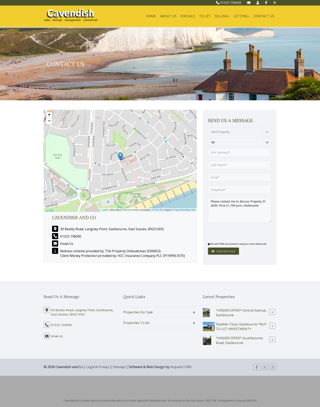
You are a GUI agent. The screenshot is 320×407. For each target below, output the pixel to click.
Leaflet (105, 210)
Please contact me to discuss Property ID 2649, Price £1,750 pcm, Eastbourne (239, 210)
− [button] (49, 121)
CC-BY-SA (157, 210)
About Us (168, 16)
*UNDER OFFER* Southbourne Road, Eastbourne (239, 340)
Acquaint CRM (180, 367)
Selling (222, 16)
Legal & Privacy (97, 367)
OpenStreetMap (130, 210)
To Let (205, 16)
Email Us (66, 243)
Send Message (223, 251)
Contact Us (263, 16)
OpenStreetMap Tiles (185, 210)
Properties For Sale (138, 312)
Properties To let (136, 323)
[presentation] (233, 233)
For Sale (188, 16)
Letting (241, 16)
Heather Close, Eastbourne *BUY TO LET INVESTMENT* (241, 326)
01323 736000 (228, 2)
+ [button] (49, 115)
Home (151, 16)
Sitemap (119, 367)
